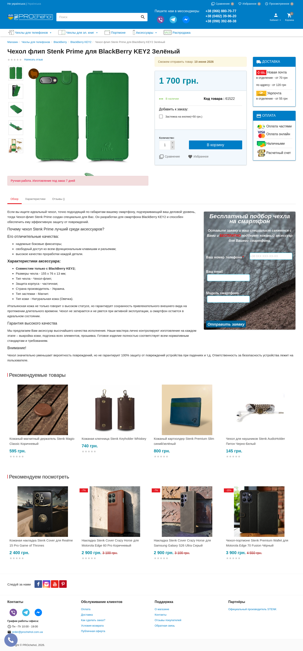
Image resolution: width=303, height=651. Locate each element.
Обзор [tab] (15, 199)
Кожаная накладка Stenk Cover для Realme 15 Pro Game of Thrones (41, 543)
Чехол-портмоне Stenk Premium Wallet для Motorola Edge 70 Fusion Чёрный (257, 543)
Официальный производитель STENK (252, 609)
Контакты (160, 614)
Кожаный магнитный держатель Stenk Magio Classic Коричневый (41, 441)
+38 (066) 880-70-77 (221, 11)
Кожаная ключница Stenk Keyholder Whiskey (114, 438)
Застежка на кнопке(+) (183, 116)
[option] (43, 426)
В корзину (215, 145)
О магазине (162, 609)
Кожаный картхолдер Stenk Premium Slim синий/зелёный (184, 441)
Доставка (87, 614)
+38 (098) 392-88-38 (221, 21)
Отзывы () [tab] (58, 199)
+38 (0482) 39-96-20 (221, 16)
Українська (34, 3)
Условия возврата (92, 625)
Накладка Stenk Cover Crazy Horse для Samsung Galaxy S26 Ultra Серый (182, 543)
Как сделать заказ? (93, 620)
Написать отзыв (33, 59)
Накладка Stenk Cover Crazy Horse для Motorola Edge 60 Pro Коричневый (110, 543)
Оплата (85, 609)
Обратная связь (165, 625)
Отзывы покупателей (168, 620)
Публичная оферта (93, 631)
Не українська (16, 3)
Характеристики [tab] (35, 199)
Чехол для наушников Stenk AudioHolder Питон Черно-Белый (255, 441)
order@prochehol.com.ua (27, 632)
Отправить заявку (226, 310)
